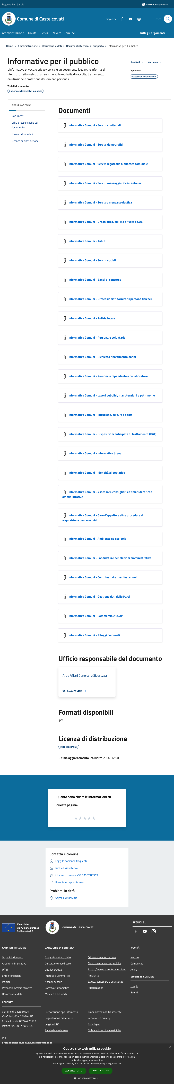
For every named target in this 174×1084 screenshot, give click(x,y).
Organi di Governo (12, 957)
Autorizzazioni (96, 988)
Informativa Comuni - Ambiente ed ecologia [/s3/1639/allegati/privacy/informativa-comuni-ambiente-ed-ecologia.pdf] (97, 538)
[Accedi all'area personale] (155, 4)
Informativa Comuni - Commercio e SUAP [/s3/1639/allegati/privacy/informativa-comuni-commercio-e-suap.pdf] (95, 616)
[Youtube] (129, 18)
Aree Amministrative (14, 963)
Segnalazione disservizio (59, 1018)
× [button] (170, 1047)
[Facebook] (120, 18)
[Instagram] (137, 18)
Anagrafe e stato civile (58, 957)
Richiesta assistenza (56, 1030)
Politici (6, 982)
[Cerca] (168, 19)
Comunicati (137, 963)
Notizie (134, 957)
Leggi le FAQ (52, 1024)
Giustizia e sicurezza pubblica (104, 963)
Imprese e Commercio (57, 976)
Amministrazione (28, 46)
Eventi (134, 992)
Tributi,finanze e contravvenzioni (107, 969)
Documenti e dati (52, 46)
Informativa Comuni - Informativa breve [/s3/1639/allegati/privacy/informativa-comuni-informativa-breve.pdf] (94, 453)
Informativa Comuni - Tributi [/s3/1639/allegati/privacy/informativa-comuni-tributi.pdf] (87, 241)
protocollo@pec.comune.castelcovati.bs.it (27, 1043)
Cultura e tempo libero (58, 963)
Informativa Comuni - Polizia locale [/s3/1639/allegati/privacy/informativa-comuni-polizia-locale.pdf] (91, 318)
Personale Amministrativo (17, 988)
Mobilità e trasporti (56, 994)
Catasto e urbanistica (57, 988)
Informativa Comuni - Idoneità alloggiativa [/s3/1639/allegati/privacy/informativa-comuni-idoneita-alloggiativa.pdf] (96, 472)
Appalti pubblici (54, 982)
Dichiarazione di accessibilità (104, 1030)
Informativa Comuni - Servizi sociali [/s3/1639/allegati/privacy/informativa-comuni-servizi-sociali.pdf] (92, 260)
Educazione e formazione (102, 957)
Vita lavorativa (53, 970)
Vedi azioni (155, 62)
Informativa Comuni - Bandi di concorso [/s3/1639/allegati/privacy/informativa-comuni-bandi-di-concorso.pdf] (94, 279)
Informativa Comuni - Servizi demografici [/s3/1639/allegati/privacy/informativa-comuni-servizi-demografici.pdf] (95, 144)
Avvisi (133, 970)
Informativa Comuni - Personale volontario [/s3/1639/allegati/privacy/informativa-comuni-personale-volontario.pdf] (97, 337)
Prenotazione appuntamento (61, 1012)
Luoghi (134, 986)
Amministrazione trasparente (105, 1012)
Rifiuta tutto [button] (101, 1070)
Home (9, 46)
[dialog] (87, 1064)
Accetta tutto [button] (73, 1070)
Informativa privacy (99, 1018)
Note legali (94, 1024)
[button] (87, 1078)
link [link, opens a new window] (119, 1063)
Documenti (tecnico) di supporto (85, 46)
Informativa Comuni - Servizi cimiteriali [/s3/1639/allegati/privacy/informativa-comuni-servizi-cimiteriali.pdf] (94, 125)
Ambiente (93, 975)
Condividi (138, 62)
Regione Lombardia (13, 4)
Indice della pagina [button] (21, 104)
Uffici (5, 970)
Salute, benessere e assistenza (105, 982)
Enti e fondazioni (11, 976)
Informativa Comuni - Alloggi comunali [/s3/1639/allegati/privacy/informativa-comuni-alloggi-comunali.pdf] (94, 635)
